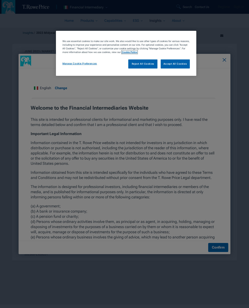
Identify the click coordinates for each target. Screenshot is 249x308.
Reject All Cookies (143, 63)
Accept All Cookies (175, 63)
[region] (126, 53)
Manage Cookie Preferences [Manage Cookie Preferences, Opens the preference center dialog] (79, 63)
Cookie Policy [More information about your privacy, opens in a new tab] (129, 52)
